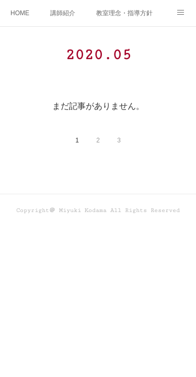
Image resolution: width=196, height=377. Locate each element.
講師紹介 (62, 13)
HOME (19, 13)
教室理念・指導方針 (124, 13)
